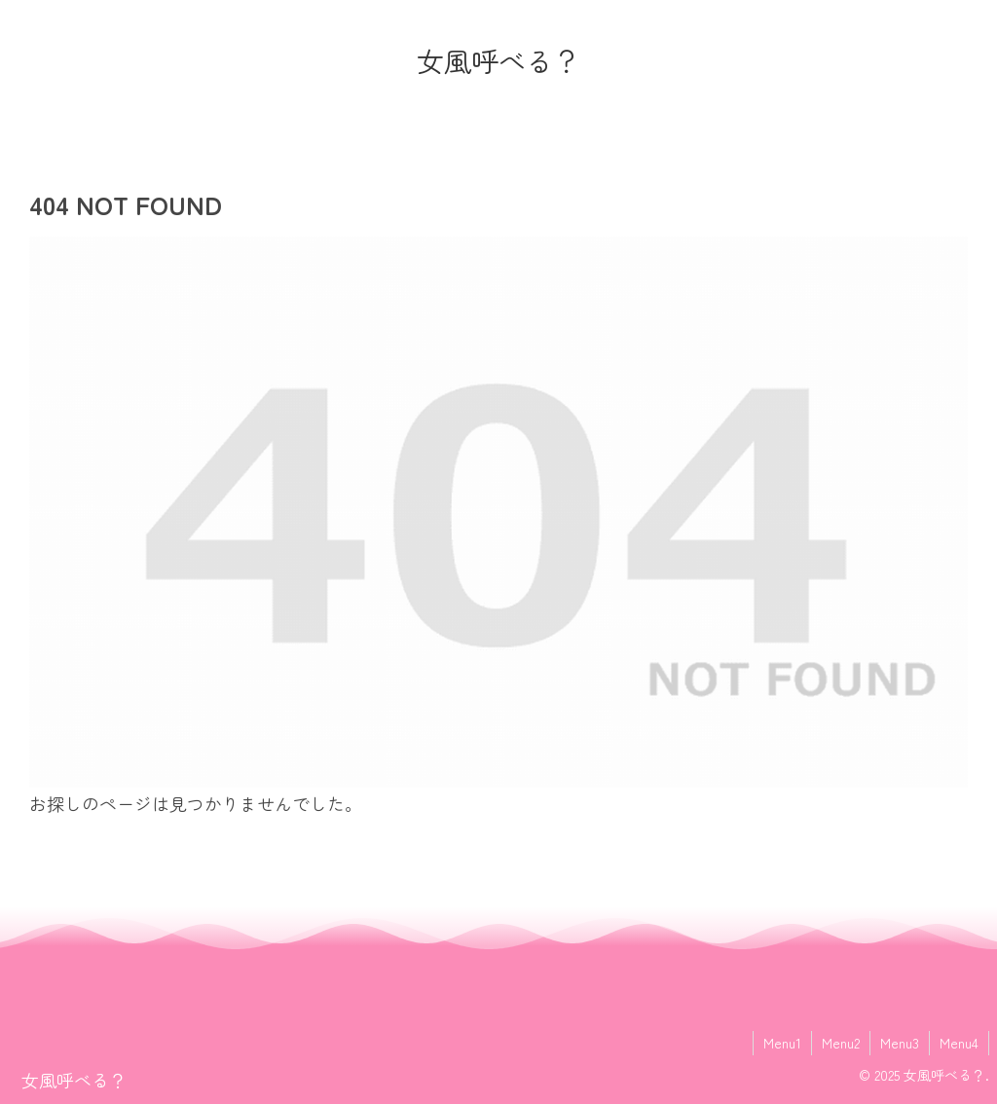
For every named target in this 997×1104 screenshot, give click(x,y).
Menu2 (841, 1042)
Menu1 (782, 1042)
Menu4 (959, 1042)
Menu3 (899, 1042)
